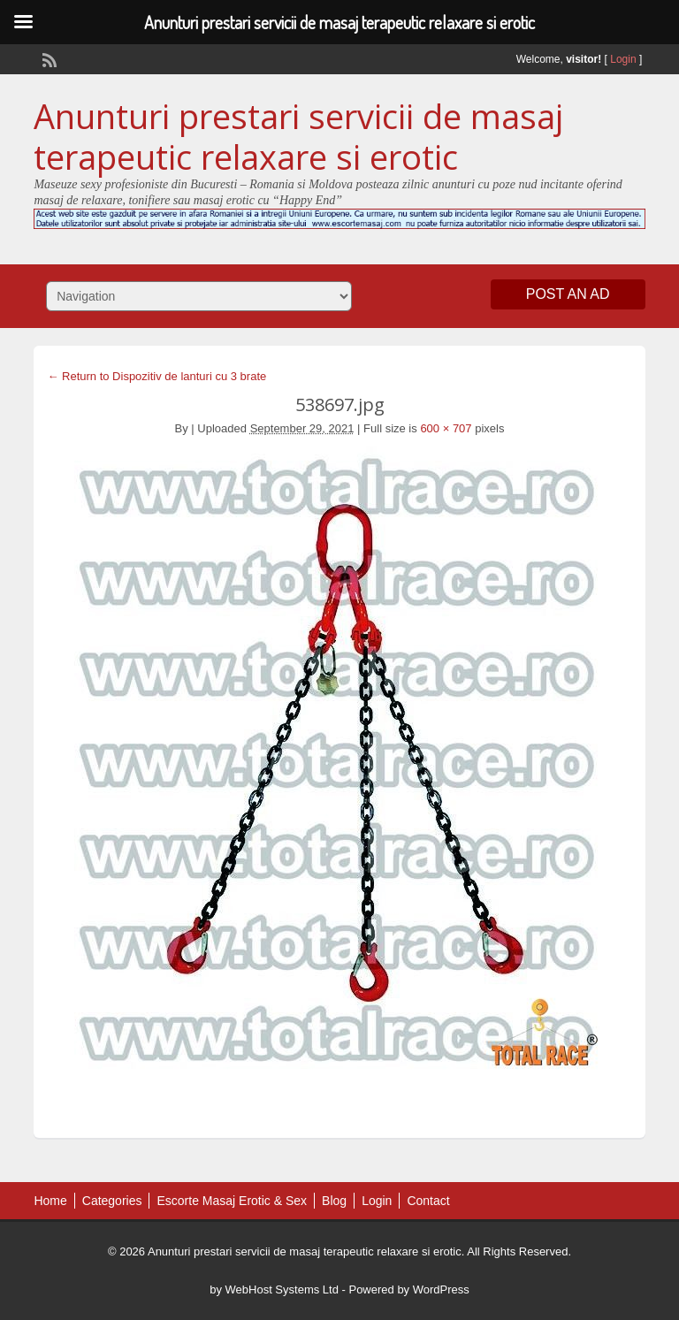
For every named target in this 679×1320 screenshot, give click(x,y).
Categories (112, 1201)
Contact (428, 1201)
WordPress (441, 1289)
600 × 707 (445, 428)
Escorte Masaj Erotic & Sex (231, 1201)
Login (623, 59)
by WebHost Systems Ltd (274, 1289)
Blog (334, 1201)
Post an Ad (568, 293)
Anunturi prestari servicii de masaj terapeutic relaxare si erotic (298, 136)
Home (50, 1201)
